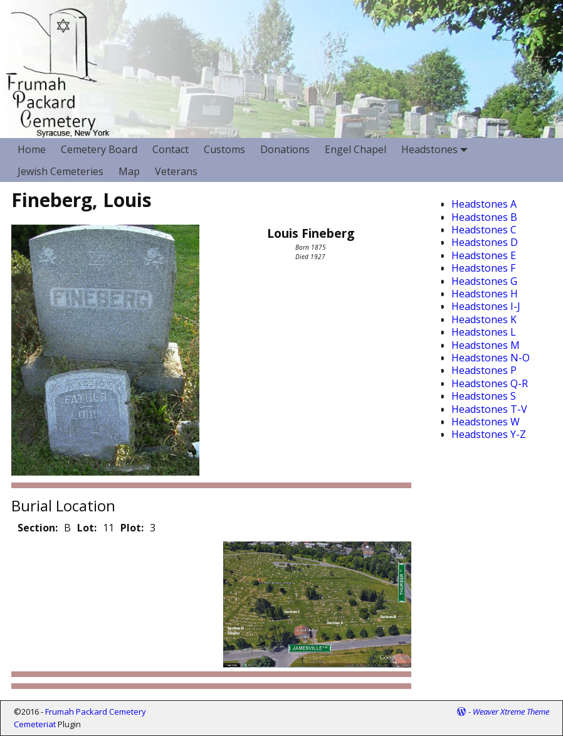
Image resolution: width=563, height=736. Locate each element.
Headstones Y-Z (488, 434)
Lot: (87, 528)
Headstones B (484, 217)
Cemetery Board (99, 149)
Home (32, 149)
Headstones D (484, 242)
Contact (170, 149)
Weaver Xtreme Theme (511, 711)
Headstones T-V (489, 409)
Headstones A (484, 204)
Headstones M (485, 345)
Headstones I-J (485, 306)
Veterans (176, 171)
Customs (224, 149)
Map (129, 171)
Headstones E (483, 255)
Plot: (132, 528)
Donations (285, 149)
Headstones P (484, 370)
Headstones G (484, 281)
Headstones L (483, 332)
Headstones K (484, 319)
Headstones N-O (490, 358)
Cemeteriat (35, 724)
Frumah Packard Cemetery (95, 711)
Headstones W (485, 422)
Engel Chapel (355, 149)
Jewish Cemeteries (60, 171)
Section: (38, 528)
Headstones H (484, 294)
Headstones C (484, 230)
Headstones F (483, 268)
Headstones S (483, 396)
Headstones (437, 149)
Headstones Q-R (489, 383)
